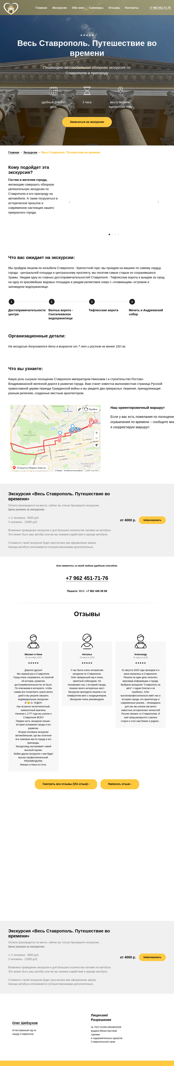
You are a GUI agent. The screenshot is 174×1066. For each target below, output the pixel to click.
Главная (41, 7)
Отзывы (114, 7)
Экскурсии (59, 7)
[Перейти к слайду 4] (118, 234)
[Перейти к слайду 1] (109, 234)
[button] (119, 784)
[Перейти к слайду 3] (115, 234)
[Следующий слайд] (158, 202)
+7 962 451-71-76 (160, 7)
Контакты (131, 7)
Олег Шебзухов (25, 1015)
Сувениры (96, 7)
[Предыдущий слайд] (69, 202)
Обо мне (78, 7)
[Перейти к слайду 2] (112, 234)
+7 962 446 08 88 (96, 591)
